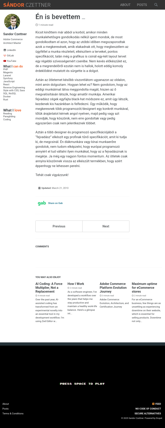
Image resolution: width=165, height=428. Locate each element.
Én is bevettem (58, 17)
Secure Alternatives (148, 413)
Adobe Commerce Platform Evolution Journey (113, 287)
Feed (156, 403)
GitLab (8, 55)
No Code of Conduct (148, 408)
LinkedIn (9, 50)
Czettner (27, 5)
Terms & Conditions (13, 413)
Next (105, 226)
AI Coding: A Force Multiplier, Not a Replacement (48, 287)
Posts (142, 5)
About (125, 5)
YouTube (9, 61)
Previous (59, 226)
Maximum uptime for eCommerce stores (144, 287)
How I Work (76, 284)
